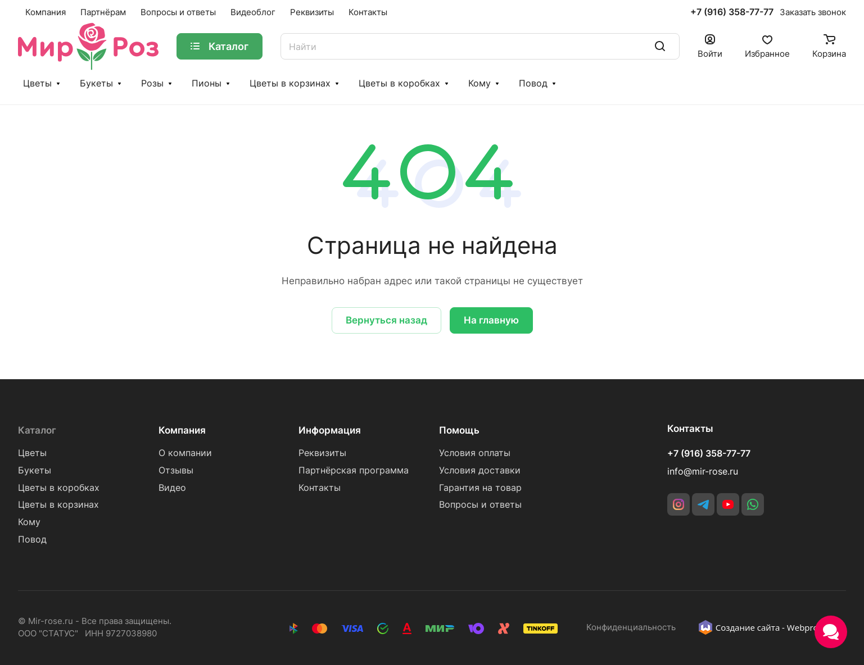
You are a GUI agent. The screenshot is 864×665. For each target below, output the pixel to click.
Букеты (96, 83)
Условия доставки (480, 470)
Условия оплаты (474, 453)
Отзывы (176, 470)
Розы (152, 83)
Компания (182, 430)
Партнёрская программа (353, 470)
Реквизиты (322, 453)
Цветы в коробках (399, 83)
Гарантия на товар (480, 487)
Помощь (459, 430)
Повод (533, 83)
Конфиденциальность (631, 627)
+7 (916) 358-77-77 (731, 12)
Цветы (37, 83)
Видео (172, 487)
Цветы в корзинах (290, 83)
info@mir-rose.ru (702, 471)
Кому (479, 83)
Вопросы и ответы (480, 504)
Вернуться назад (386, 320)
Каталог (37, 430)
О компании (185, 453)
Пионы (206, 83)
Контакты (319, 487)
